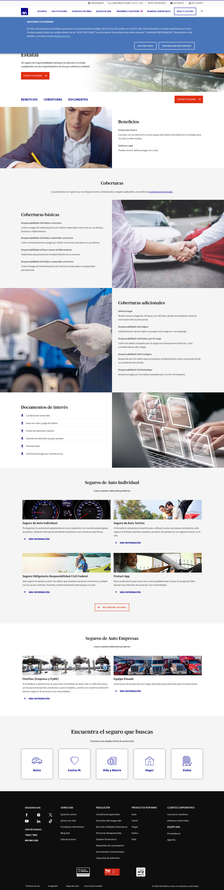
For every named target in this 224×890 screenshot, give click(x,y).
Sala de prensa (68, 839)
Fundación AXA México (72, 826)
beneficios (29, 99)
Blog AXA (65, 833)
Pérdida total (33, 446)
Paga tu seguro (185, 11)
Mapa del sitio (72, 886)
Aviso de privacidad (92, 886)
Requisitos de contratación (110, 845)
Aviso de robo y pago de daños (42, 423)
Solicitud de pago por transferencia (44, 453)
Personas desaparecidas (109, 833)
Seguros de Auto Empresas (112, 638)
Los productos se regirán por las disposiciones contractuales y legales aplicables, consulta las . (112, 191)
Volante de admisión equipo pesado (44, 438)
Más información (130, 691)
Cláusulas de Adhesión (108, 857)
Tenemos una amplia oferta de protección (112, 741)
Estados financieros (106, 839)
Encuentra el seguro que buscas (112, 732)
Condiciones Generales (161, 191)
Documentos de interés (44, 407)
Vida (134, 839)
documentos (78, 99)
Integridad (53, 886)
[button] (42, 11)
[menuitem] (96, 3)
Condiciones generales (108, 814)
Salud (135, 820)
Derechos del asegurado (108, 820)
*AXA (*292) (31, 834)
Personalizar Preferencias (176, 45)
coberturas (53, 99)
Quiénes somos (69, 814)
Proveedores (174, 833)
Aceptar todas (145, 45)
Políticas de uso (33, 886)
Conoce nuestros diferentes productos (112, 490)
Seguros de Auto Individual (112, 483)
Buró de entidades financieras (111, 826)
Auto (134, 814)
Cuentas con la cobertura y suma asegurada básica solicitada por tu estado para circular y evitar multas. (160, 135)
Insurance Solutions (177, 814)
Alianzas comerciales (178, 820)
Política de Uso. (62, 36)
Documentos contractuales (110, 851)
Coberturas (112, 183)
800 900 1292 (31, 840)
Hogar (135, 826)
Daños (135, 833)
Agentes (171, 839)
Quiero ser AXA (68, 820)
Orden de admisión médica (40, 430)
